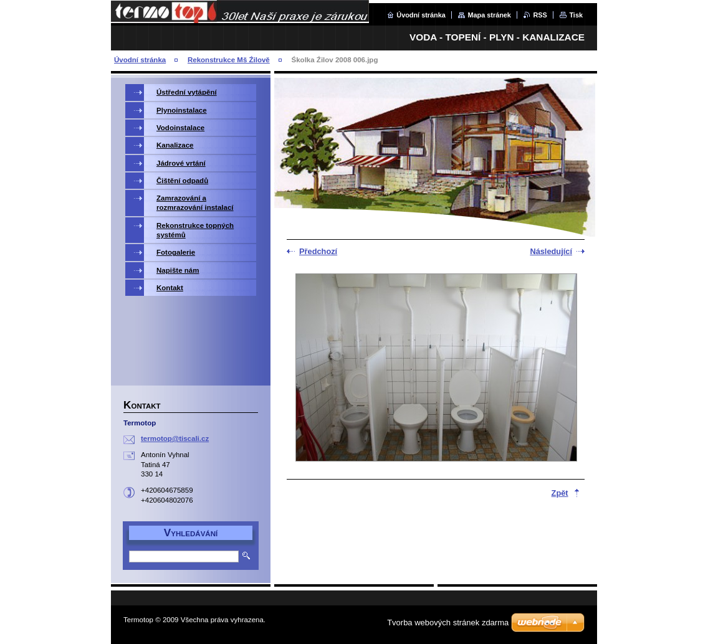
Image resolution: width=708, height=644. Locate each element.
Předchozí (318, 251)
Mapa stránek (489, 15)
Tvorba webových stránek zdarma (448, 622)
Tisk (576, 15)
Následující (551, 251)
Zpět (560, 493)
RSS (540, 15)
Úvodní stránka (421, 15)
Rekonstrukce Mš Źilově (229, 60)
